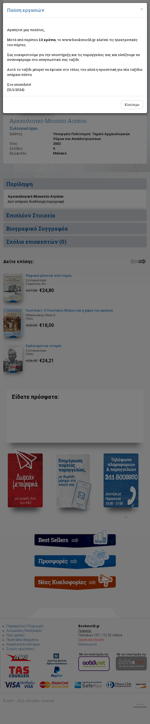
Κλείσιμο (132, 104)
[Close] (141, 9)
